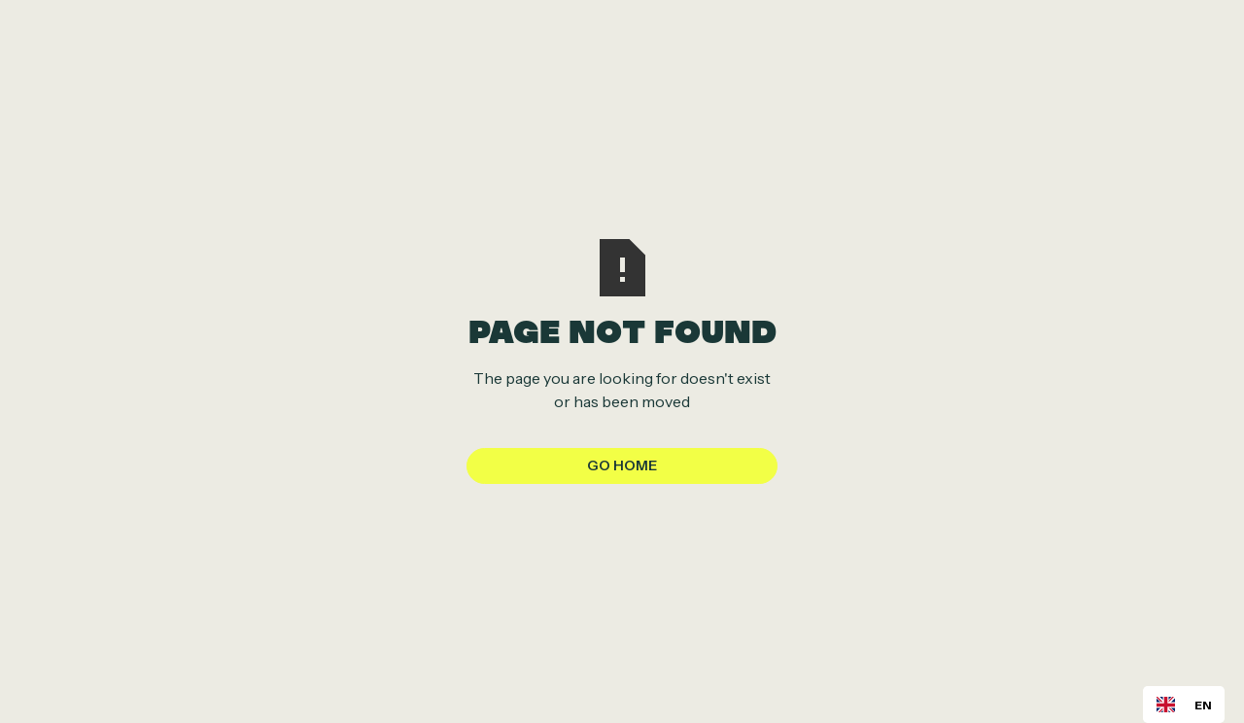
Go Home (622, 465)
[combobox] (1184, 704)
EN (1184, 704)
